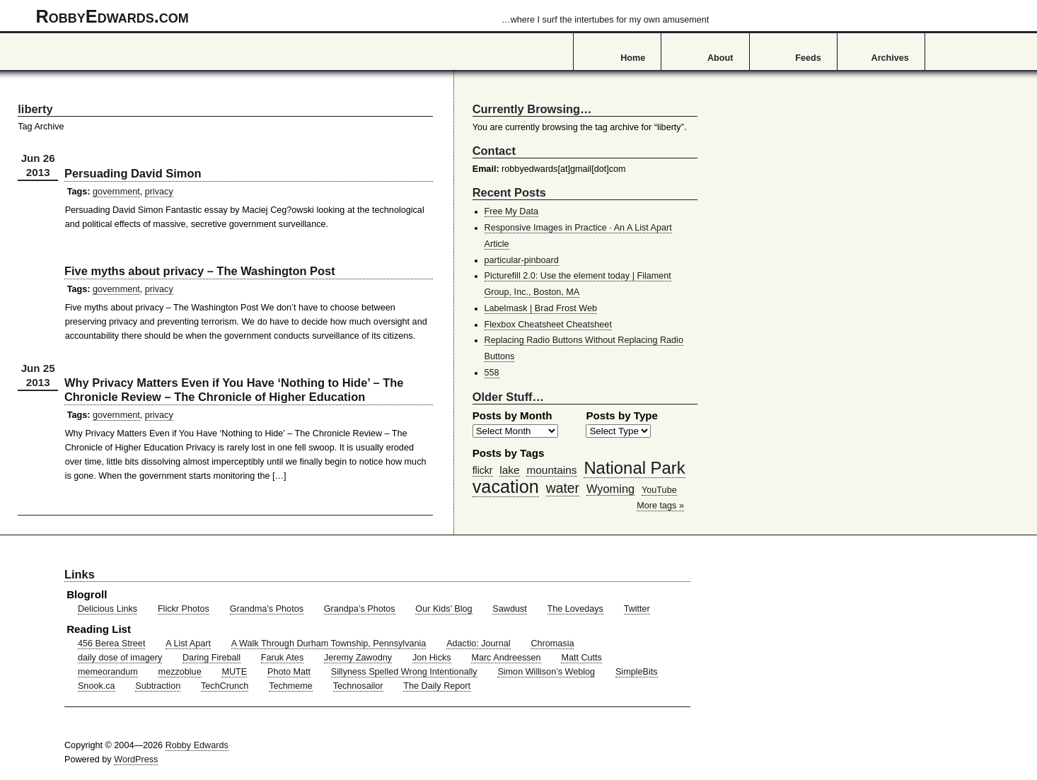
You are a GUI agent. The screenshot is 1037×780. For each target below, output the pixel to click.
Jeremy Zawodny (358, 658)
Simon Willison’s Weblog (546, 672)
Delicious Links (107, 609)
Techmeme (291, 686)
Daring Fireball (212, 658)
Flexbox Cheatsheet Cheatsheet (548, 325)
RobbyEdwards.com (372, 16)
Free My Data (511, 211)
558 (492, 373)
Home (632, 58)
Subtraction (157, 686)
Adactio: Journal (478, 643)
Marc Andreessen (505, 658)
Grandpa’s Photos (359, 609)
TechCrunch (224, 686)
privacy (159, 192)
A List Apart (188, 643)
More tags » (660, 506)
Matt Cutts (581, 658)
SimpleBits (636, 672)
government (116, 192)
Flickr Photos (183, 609)
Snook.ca (96, 686)
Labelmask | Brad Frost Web (541, 308)
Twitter (637, 609)
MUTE (234, 672)
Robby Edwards (197, 745)
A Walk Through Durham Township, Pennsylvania (329, 643)
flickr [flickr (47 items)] (483, 470)
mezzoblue (180, 672)
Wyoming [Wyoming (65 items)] (610, 488)
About (720, 58)
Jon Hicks (431, 658)
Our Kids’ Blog (443, 609)
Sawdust (509, 609)
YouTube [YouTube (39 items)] (659, 490)
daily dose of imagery (120, 658)
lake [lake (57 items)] (509, 470)
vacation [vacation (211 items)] (506, 486)
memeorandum (108, 672)
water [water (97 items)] (562, 488)
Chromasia (552, 643)
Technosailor (358, 686)
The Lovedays (575, 609)
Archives (890, 58)
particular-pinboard (522, 260)
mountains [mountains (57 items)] (551, 470)
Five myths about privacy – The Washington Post (199, 270)
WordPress (136, 759)
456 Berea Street (111, 643)
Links (79, 574)
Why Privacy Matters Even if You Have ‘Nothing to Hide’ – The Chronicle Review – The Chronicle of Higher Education (233, 389)
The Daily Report (436, 686)
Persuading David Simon (132, 173)
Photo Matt (289, 672)
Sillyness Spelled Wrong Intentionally (404, 672)
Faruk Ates (282, 658)
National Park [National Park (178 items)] (634, 467)
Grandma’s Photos (266, 609)
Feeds (808, 58)
